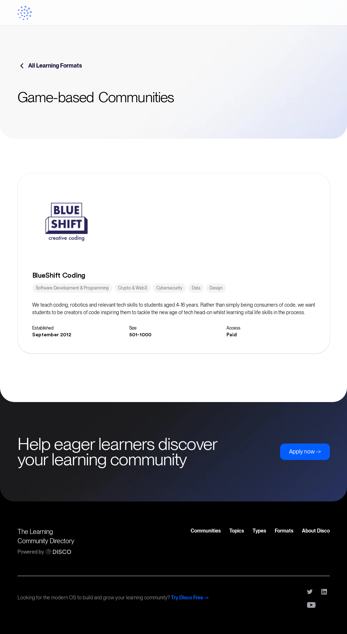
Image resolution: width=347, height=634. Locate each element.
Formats (284, 531)
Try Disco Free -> (190, 597)
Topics (236, 531)
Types (259, 531)
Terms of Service (282, 590)
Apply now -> (305, 451)
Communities (206, 531)
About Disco (316, 531)
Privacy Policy (245, 590)
